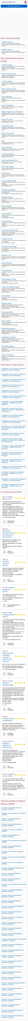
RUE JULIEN (6, 321)
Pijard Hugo (6, 173)
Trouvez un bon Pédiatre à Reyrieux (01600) (14, 885)
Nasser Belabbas (7, 105)
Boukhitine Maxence (9, 328)
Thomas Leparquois (8, 189)
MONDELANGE (7, 685)
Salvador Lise (6, 255)
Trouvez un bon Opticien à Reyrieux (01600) (14, 814)
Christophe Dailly (7, 125)
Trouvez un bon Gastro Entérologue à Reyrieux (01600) (14, 939)
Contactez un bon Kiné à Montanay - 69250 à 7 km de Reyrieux (14, 467)
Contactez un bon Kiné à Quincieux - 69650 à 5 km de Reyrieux (14, 421)
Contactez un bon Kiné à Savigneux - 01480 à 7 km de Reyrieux (14, 479)
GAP (9, 499)
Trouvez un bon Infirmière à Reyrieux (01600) (11, 879)
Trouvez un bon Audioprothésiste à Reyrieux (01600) (13, 983)
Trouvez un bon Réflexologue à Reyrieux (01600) (12, 1010)
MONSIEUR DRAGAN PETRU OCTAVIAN (8, 533)
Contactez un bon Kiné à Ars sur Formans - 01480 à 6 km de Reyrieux (13, 454)
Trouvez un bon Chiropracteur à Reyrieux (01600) (12, 1016)
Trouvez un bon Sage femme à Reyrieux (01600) (12, 923)
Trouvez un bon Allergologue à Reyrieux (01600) (12, 890)
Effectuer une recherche (14, 6)
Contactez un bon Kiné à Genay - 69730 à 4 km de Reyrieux (13, 391)
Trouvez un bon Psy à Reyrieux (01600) (12, 830)
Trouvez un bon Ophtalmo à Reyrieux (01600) (11, 819)
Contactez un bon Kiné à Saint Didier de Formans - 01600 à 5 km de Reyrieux (13, 410)
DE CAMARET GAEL (9, 279)
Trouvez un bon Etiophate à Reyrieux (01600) (11, 1005)
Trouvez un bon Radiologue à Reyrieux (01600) (12, 846)
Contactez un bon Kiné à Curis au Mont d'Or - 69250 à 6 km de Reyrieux (13, 461)
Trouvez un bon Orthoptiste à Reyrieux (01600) (12, 1000)
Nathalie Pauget (7, 197)
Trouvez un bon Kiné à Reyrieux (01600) (13, 852)
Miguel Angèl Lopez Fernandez (12, 111)
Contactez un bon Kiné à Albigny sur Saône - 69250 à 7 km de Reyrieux (13, 473)
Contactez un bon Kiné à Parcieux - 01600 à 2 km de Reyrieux (14, 369)
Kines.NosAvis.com (8, 2)
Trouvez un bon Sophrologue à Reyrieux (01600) (12, 967)
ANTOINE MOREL (8, 166)
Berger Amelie (6, 303)
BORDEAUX (8, 720)
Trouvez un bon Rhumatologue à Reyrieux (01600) (13, 907)
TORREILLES (7, 747)
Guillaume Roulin (8, 718)
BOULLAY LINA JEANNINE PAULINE (7, 655)
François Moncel (7, 221)
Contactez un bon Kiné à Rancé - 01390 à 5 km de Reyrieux (13, 416)
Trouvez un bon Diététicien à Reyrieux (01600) (11, 874)
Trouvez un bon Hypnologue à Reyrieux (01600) (12, 972)
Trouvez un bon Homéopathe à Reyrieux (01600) (12, 956)
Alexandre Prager (8, 346)
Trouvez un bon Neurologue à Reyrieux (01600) (12, 912)
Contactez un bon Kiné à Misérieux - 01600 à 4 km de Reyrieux (14, 396)
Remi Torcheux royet (9, 73)
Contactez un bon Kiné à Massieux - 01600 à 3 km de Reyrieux (13, 380)
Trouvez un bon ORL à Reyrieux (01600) (13, 863)
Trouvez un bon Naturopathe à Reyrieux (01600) (12, 989)
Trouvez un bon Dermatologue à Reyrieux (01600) (13, 868)
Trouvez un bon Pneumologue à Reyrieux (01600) (13, 917)
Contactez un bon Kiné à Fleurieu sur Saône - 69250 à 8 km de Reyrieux (13, 486)
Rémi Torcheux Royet (9, 89)
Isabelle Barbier (7, 42)
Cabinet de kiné (7, 238)
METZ (6, 617)
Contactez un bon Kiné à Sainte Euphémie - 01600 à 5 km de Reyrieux (12, 403)
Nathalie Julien (7, 49)
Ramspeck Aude (7, 312)
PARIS (10, 776)
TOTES (4, 591)
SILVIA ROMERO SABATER (7, 743)
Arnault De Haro (7, 119)
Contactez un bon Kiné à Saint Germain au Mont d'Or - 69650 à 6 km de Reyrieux (13, 440)
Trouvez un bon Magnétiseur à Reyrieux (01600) (12, 978)
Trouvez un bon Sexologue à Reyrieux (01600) (11, 928)
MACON (5, 565)
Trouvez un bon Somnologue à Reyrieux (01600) (12, 994)
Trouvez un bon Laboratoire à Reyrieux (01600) (12, 896)
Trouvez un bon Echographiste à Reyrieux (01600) (13, 950)
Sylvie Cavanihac (8, 355)
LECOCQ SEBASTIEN (9, 160)
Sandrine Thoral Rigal (9, 246)
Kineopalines (6, 295)
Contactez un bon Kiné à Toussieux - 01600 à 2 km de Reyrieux (14, 374)
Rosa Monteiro (7, 206)
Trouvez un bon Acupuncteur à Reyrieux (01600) (12, 961)
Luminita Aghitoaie (8, 154)
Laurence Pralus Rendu (10, 230)
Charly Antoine (7, 270)
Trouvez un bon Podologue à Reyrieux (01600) (11, 901)
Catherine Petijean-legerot (11, 287)
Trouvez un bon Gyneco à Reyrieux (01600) (14, 857)
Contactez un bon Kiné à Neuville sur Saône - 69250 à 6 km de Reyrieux (13, 447)
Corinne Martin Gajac (9, 180)
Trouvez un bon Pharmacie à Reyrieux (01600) (11, 808)
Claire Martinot (7, 263)
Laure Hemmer (7, 96)
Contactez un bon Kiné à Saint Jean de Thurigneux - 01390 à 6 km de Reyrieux (14, 428)
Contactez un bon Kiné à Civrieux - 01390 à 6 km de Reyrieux (14, 434)
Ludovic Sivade (7, 65)
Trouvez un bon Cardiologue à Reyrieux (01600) (12, 934)
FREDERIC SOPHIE (9, 337)
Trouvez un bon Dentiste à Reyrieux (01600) (14, 841)
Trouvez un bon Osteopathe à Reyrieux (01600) (12, 824)
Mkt (3, 141)
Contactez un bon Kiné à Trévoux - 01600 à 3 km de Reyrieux (13, 385)
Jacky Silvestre (7, 147)
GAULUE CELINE (8, 133)
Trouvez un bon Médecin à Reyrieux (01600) (11, 835)
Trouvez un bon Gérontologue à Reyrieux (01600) (12, 945)
